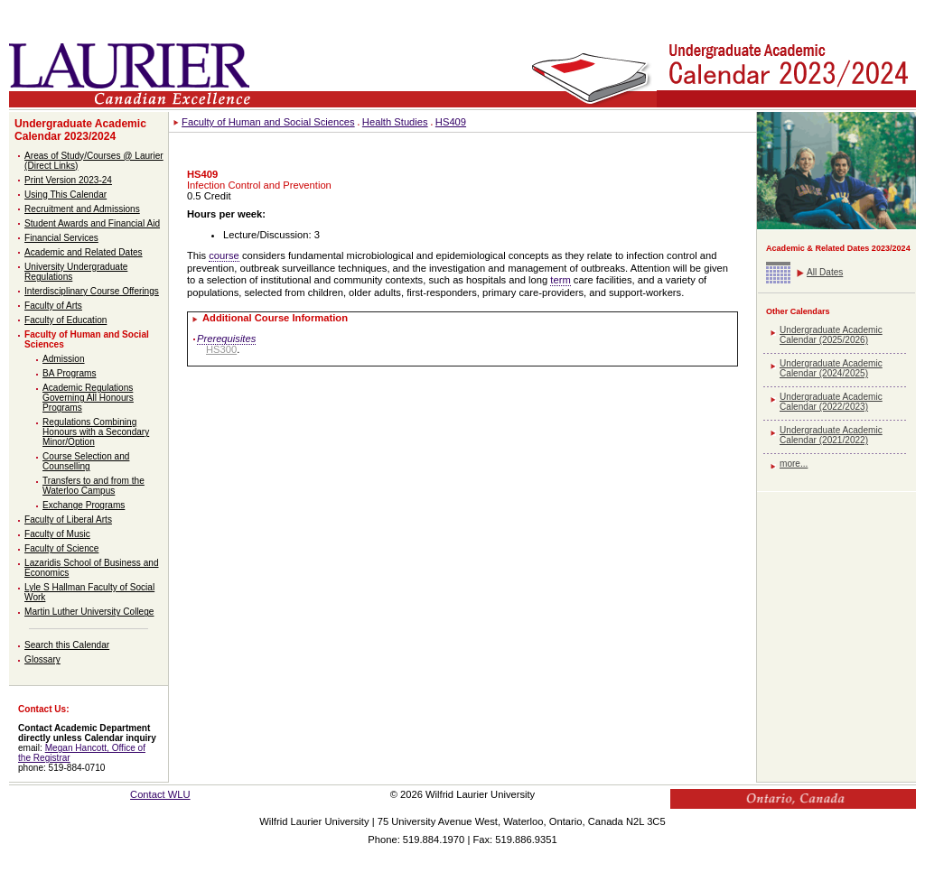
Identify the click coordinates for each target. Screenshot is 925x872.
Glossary (42, 659)
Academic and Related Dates (83, 252)
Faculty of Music (57, 534)
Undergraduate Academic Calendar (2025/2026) (831, 335)
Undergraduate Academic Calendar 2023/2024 (80, 130)
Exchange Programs (83, 505)
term (560, 279)
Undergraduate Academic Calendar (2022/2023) (831, 402)
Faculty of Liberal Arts (68, 519)
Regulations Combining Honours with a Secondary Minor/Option (95, 432)
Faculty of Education (65, 320)
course (224, 255)
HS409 (450, 121)
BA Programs (69, 373)
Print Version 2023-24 (68, 180)
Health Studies (395, 121)
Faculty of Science (61, 548)
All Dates (825, 272)
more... (794, 463)
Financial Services (61, 238)
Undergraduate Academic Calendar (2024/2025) (831, 368)
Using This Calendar (65, 194)
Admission (63, 359)
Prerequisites (226, 338)
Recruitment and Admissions (82, 209)
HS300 (221, 349)
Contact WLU (160, 794)
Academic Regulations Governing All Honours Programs (88, 398)
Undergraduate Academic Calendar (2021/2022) (831, 435)
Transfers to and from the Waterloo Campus (93, 486)
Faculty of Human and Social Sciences (268, 121)
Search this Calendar (66, 645)
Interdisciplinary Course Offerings (91, 291)
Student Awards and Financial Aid (92, 223)
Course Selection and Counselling (85, 461)
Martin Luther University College (89, 612)
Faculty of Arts (53, 306)
